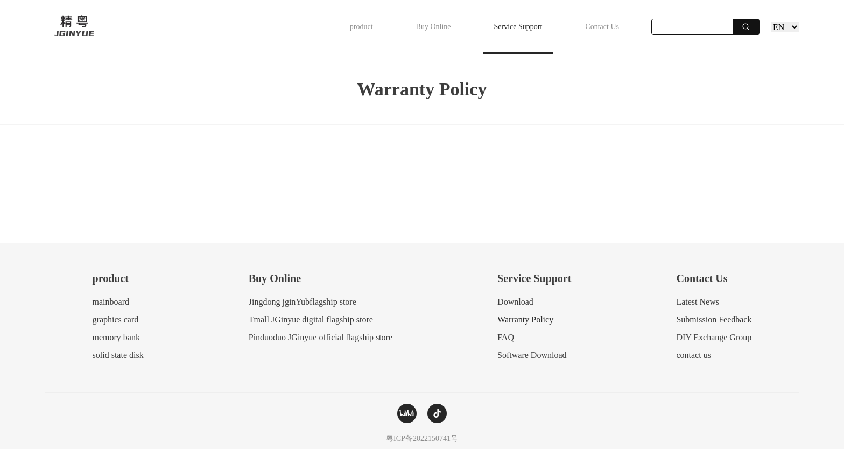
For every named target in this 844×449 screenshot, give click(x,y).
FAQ (505, 337)
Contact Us (602, 27)
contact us (693, 355)
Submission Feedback (713, 319)
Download (515, 301)
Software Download (531, 355)
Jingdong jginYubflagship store (302, 301)
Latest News (697, 301)
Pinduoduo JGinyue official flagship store (320, 337)
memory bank (116, 337)
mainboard (111, 301)
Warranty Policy (525, 319)
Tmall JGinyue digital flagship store (311, 319)
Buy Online (433, 27)
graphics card (116, 319)
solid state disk (118, 355)
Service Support (518, 27)
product (361, 27)
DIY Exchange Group (713, 337)
